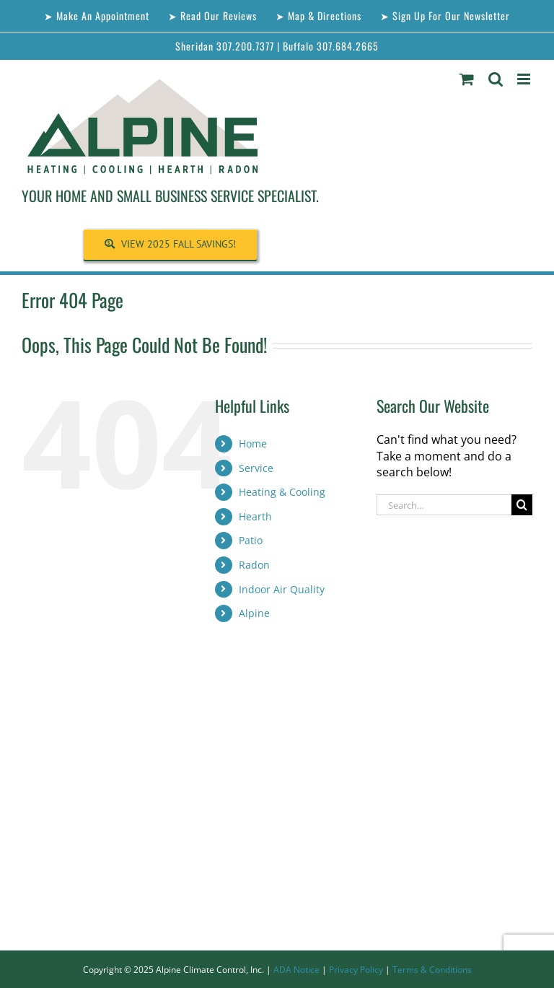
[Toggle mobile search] (495, 79)
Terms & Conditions (432, 969)
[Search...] (444, 504)
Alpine (254, 613)
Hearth (255, 516)
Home (253, 443)
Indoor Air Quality (282, 589)
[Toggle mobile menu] (524, 79)
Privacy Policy (356, 969)
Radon (254, 565)
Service (256, 468)
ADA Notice (296, 969)
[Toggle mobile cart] (467, 79)
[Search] (521, 504)
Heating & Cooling (282, 492)
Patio (251, 540)
